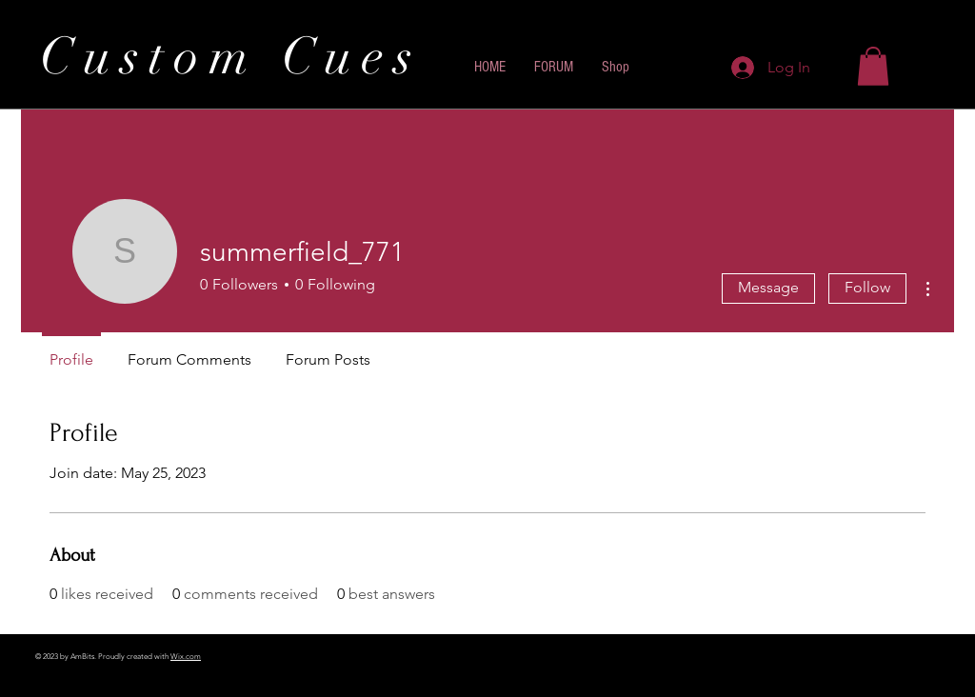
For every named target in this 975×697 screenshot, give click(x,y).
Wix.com (185, 656)
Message (768, 287)
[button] (873, 66)
